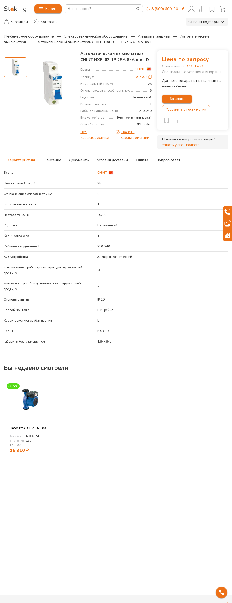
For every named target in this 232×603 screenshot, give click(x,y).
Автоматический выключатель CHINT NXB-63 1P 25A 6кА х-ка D (95, 42)
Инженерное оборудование (29, 36)
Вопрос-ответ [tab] (168, 158)
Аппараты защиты (154, 36)
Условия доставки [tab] (112, 158)
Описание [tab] (52, 158)
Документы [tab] (79, 158)
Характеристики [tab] (22, 158)
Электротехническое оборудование (96, 36)
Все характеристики (94, 134)
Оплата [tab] (142, 158)
